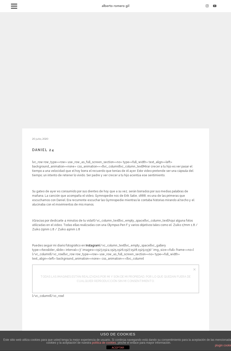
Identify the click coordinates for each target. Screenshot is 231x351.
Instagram (93, 245)
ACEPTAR (118, 347)
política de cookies (104, 342)
